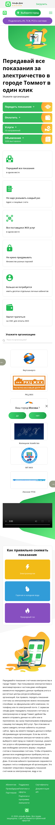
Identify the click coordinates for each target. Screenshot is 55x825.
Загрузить (41, 4)
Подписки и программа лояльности (24, 799)
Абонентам (11, 784)
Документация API (42, 790)
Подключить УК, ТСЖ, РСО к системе (27, 20)
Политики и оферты (24, 790)
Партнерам (11, 792)
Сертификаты (42, 784)
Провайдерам (12, 788)
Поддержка (24, 784)
